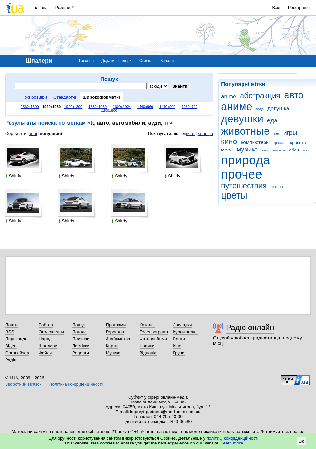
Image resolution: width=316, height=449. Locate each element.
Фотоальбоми (153, 338)
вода (260, 109)
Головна (40, 7)
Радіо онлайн (250, 327)
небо (265, 150)
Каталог (147, 324)
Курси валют (185, 331)
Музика (113, 352)
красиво (280, 143)
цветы (234, 195)
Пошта (11, 324)
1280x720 (190, 107)
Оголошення (51, 331)
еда (272, 120)
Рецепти (80, 352)
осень (306, 150)
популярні (51, 133)
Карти (112, 345)
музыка (247, 149)
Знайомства (118, 338)
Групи (178, 352)
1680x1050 (97, 107)
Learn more (232, 443)
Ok (301, 441)
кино (229, 141)
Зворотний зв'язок (23, 384)
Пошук (78, 324)
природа (245, 160)
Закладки (182, 324)
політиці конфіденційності (232, 438)
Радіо (10, 359)
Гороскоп (115, 331)
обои (294, 150)
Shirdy (13, 175)
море (227, 149)
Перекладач (17, 338)
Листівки (80, 345)
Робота (46, 324)
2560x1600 (30, 107)
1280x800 (109, 110)
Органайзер (17, 352)
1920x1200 (73, 107)
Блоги (179, 338)
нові (33, 133)
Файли (45, 352)
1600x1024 (122, 107)
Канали (167, 60)
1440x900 (167, 107)
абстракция (260, 95)
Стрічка (146, 60)
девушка (278, 108)
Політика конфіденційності (76, 384)
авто (294, 95)
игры (290, 132)
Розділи (62, 7)
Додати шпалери (116, 60)
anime (228, 96)
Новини (147, 345)
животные (245, 131)
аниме (236, 106)
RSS (9, 331)
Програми (116, 324)
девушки (242, 119)
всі (177, 133)
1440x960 (145, 107)
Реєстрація (299, 7)
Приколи (80, 338)
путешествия (244, 186)
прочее (241, 174)
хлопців (205, 133)
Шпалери (48, 345)
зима (276, 133)
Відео (11, 345)
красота (298, 142)
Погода (79, 331)
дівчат (189, 133)
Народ (45, 338)
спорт (277, 186)
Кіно (177, 345)
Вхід (276, 7)
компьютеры (255, 142)
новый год (279, 150)
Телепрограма (154, 331)
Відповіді (149, 352)
